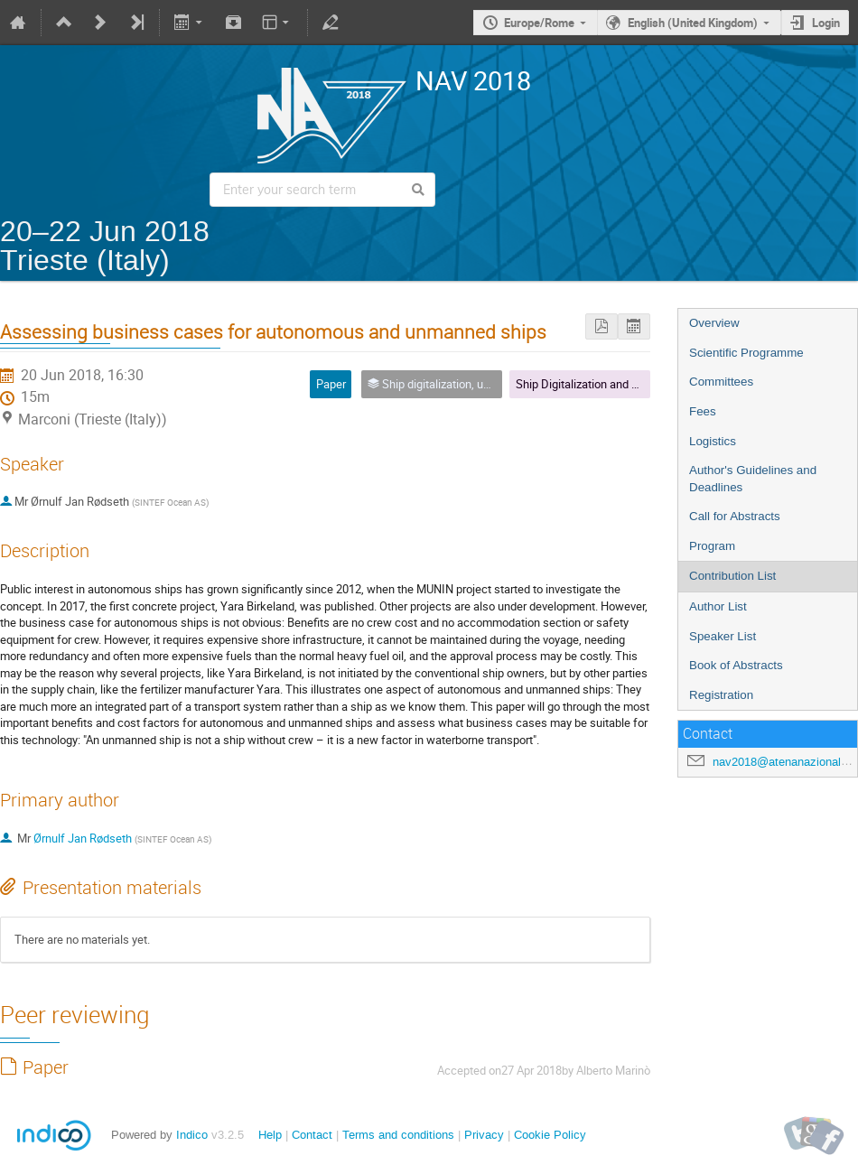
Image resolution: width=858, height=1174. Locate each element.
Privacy (484, 1134)
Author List (718, 606)
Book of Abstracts (736, 665)
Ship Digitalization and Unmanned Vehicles (624, 384)
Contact (312, 1134)
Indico (192, 1134)
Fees (702, 411)
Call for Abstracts (734, 516)
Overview (714, 323)
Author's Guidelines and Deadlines (752, 478)
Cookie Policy (550, 1134)
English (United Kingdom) (693, 22)
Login (826, 22)
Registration (721, 695)
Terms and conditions (398, 1134)
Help (270, 1134)
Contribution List (732, 575)
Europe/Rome (539, 22)
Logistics (712, 441)
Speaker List (722, 636)
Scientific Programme (746, 352)
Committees (721, 381)
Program (712, 546)
